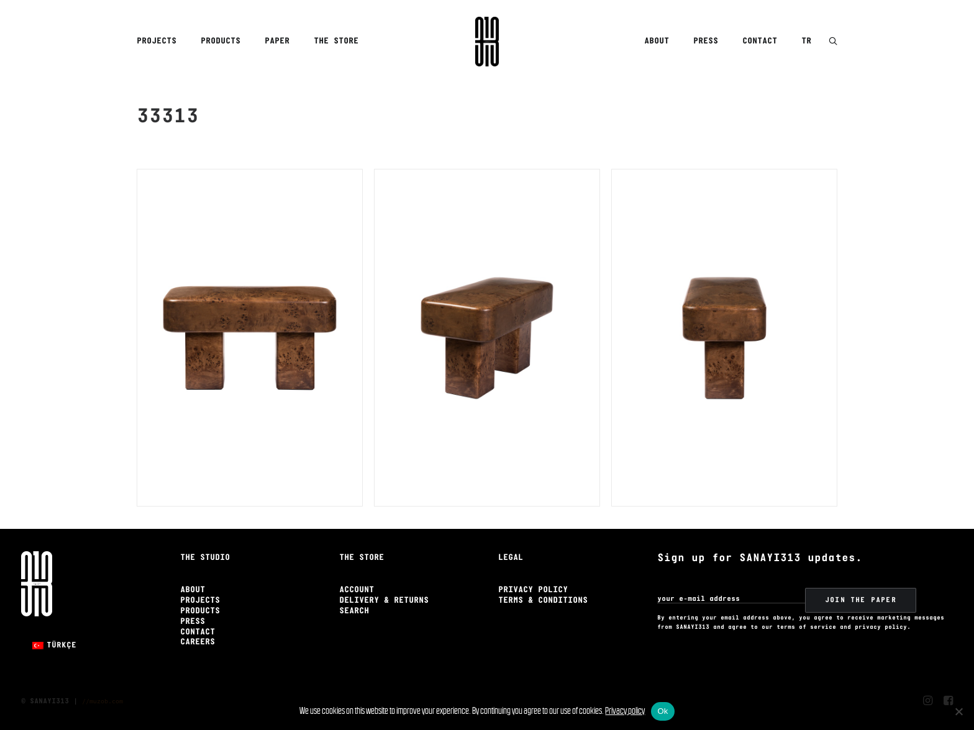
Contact (759, 41)
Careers (197, 642)
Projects (156, 41)
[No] (958, 711)
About (656, 41)
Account (356, 590)
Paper (277, 41)
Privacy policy (625, 710)
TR (806, 41)
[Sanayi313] (487, 41)
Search (354, 611)
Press (705, 41)
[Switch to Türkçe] (54, 645)
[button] (833, 42)
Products (220, 41)
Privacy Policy (533, 590)
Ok (662, 711)
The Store (336, 41)
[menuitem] (161, 41)
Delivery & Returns (384, 600)
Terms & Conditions (543, 600)
